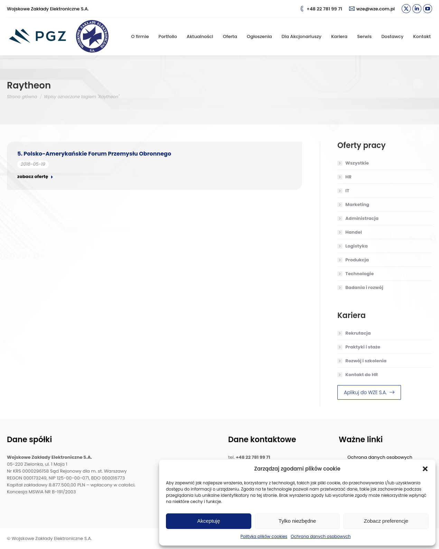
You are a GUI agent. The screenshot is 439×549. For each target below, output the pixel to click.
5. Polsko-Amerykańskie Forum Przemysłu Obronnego (94, 154)
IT (347, 190)
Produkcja (357, 260)
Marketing (357, 204)
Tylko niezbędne (297, 521)
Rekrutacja (358, 333)
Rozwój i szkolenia (365, 360)
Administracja (362, 218)
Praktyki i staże (362, 347)
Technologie (359, 273)
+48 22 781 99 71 (320, 9)
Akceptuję (208, 521)
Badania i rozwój (364, 287)
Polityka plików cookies (264, 536)
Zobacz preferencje (386, 521)
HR (348, 177)
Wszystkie (357, 163)
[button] (425, 468)
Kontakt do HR (361, 374)
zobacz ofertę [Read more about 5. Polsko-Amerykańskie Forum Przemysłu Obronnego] (35, 177)
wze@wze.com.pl (372, 9)
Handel (353, 232)
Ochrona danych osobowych (321, 536)
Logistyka (356, 246)
